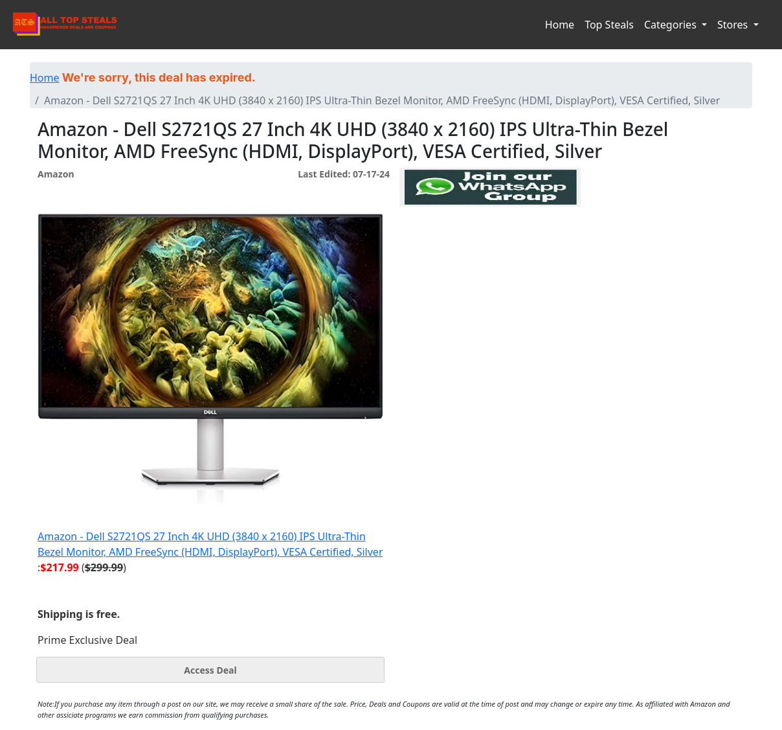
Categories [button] (671, 24)
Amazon (56, 174)
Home (560, 24)
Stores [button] (733, 24)
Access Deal (210, 670)
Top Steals (609, 24)
